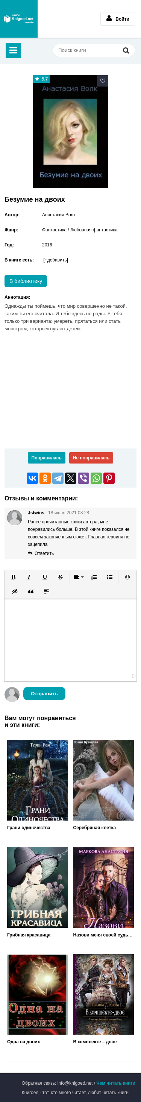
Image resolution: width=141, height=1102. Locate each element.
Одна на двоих (23, 1041)
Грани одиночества (28, 827)
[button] (13, 577)
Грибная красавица (28, 935)
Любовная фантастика (94, 230)
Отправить (44, 693)
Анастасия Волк (59, 214)
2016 (47, 245)
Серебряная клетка (94, 827)
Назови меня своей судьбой (103, 935)
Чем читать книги (115, 1083)
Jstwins (36, 512)
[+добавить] (55, 260)
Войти (117, 18)
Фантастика (54, 230)
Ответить (44, 553)
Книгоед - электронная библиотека (19, 19)
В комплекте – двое (95, 1041)
